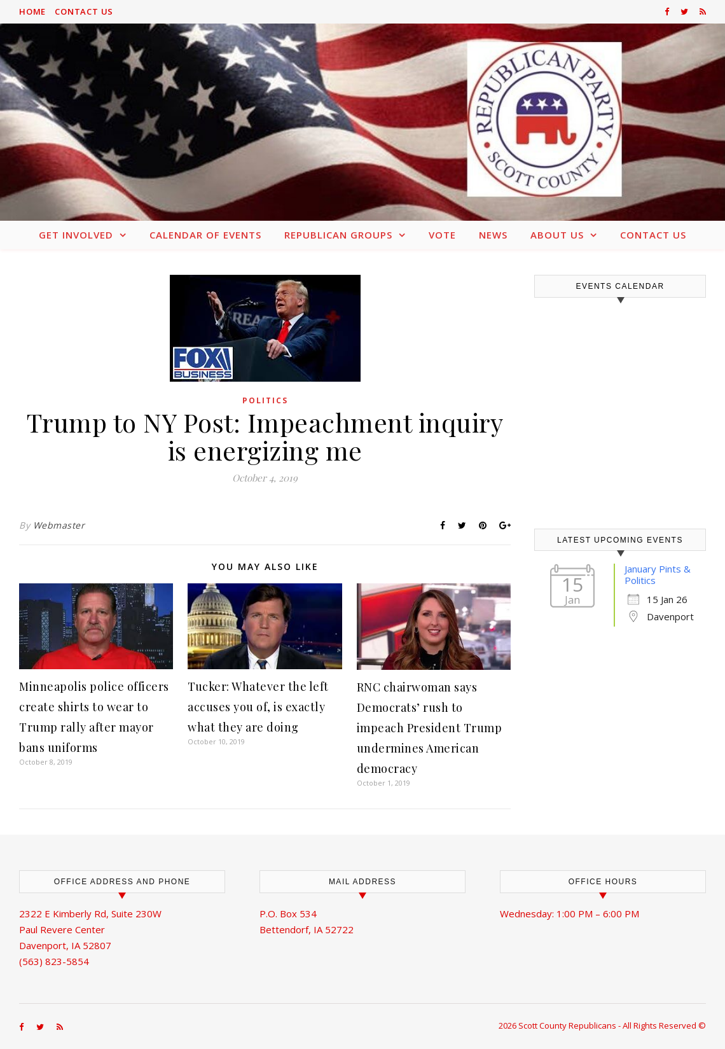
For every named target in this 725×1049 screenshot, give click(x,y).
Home (32, 11)
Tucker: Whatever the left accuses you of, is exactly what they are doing (258, 707)
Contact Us (84, 11)
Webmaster (59, 525)
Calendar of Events (205, 234)
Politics (265, 400)
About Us (557, 234)
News (493, 234)
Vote (442, 234)
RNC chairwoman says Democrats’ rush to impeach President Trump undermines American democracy (429, 727)
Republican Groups (338, 234)
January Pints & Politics (658, 574)
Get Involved (76, 234)
